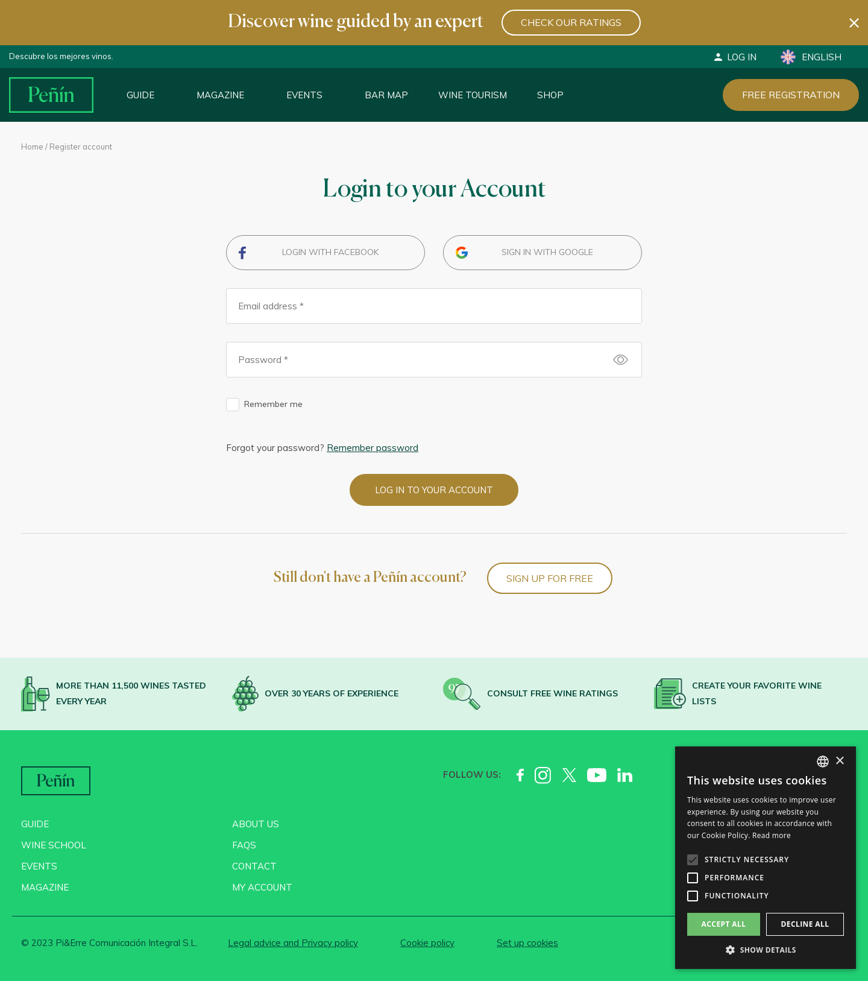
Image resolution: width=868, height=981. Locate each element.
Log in (734, 57)
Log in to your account (434, 490)
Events (304, 95)
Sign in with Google (547, 252)
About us (255, 824)
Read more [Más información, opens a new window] (771, 835)
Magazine (220, 95)
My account (262, 887)
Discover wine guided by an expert (355, 22)
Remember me (273, 404)
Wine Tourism (472, 95)
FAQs (244, 845)
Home (32, 146)
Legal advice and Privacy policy (293, 942)
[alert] (765, 857)
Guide (140, 95)
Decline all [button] (805, 924)
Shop (550, 95)
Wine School (53, 845)
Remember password (372, 447)
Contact (254, 866)
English (811, 57)
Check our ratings (571, 22)
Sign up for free (549, 578)
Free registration (791, 95)
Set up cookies (527, 942)
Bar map (386, 95)
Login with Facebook (330, 252)
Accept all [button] (724, 924)
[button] (765, 950)
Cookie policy (427, 942)
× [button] (839, 761)
